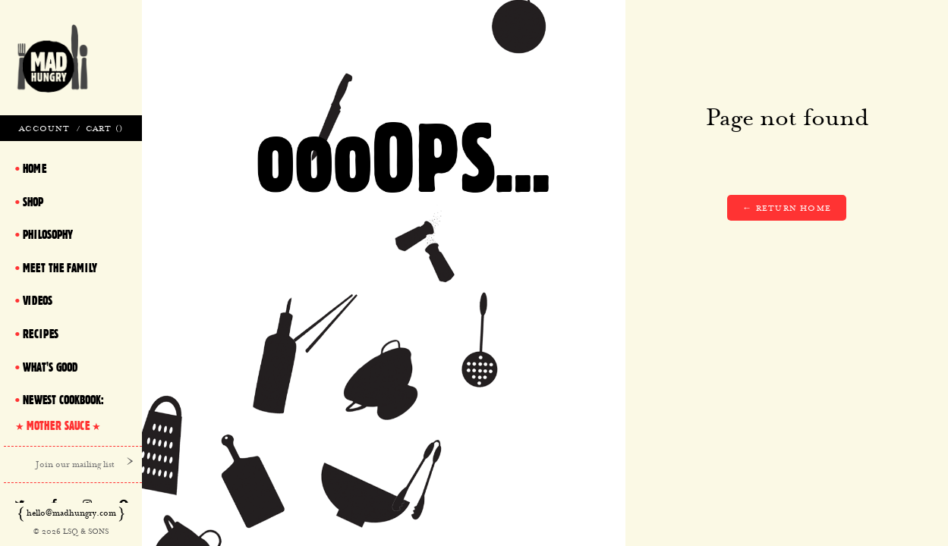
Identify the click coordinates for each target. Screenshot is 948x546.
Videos (37, 300)
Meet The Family (60, 267)
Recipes (40, 333)
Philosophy (48, 234)
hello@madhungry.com (71, 512)
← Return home (786, 207)
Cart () (104, 128)
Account (44, 128)
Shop (33, 201)
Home (34, 168)
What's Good (50, 367)
